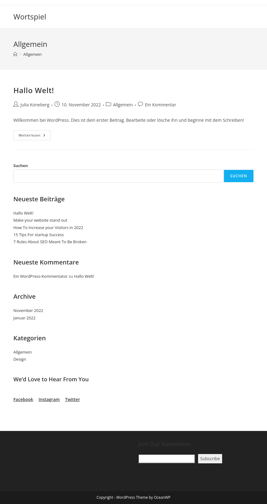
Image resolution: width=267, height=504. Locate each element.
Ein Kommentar (160, 105)
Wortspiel (29, 16)
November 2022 (28, 310)
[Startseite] (15, 54)
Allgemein (32, 54)
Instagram (49, 399)
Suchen (20, 165)
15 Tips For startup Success (38, 234)
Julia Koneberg (34, 105)
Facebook (23, 399)
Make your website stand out (40, 220)
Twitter (72, 399)
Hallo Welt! (33, 90)
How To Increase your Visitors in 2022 (48, 227)
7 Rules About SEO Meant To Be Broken (49, 241)
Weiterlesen (34, 136)
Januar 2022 (24, 318)
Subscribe (210, 458)
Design (19, 359)
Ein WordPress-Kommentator (40, 276)
